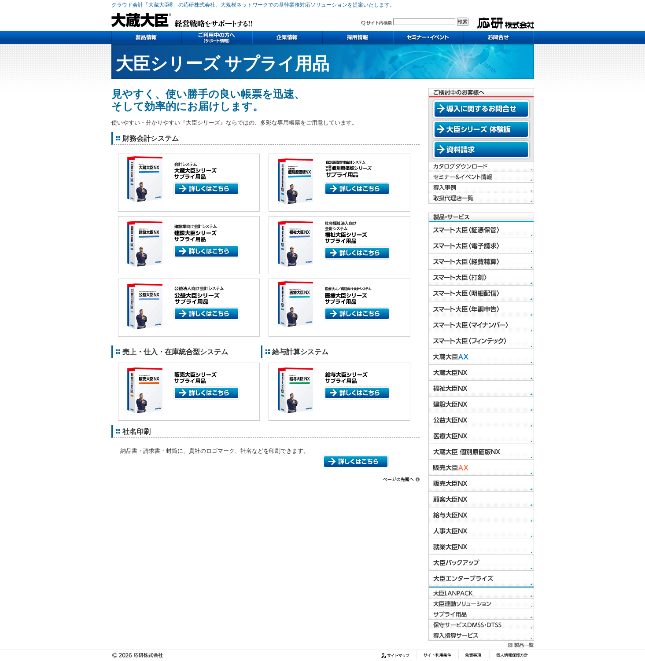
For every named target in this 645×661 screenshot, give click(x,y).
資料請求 (481, 150)
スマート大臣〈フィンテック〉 (481, 341)
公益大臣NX (481, 420)
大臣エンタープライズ (481, 579)
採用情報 (358, 37)
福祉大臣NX (481, 389)
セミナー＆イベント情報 (481, 177)
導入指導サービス (481, 635)
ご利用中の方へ (217, 37)
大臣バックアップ (481, 563)
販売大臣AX (481, 468)
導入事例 (481, 188)
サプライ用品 (481, 614)
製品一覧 (521, 645)
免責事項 (473, 655)
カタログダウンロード (481, 167)
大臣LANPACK (481, 593)
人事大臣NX (481, 531)
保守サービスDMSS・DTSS (481, 625)
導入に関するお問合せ (481, 109)
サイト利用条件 (437, 655)
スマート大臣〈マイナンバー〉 (481, 325)
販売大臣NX (481, 484)
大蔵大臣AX (481, 357)
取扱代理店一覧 (481, 198)
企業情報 (287, 37)
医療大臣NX (481, 436)
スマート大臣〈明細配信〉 (481, 293)
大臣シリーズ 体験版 (481, 129)
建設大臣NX (481, 404)
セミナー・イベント (428, 37)
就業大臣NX (481, 547)
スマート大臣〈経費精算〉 (481, 262)
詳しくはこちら (206, 188)
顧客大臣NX (481, 499)
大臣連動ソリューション (481, 604)
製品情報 (146, 37)
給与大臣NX (481, 515)
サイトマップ (396, 655)
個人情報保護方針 (511, 655)
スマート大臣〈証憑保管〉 (481, 230)
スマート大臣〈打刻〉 (481, 278)
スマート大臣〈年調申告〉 (481, 309)
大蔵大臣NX (481, 373)
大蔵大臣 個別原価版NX (481, 452)
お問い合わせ (499, 37)
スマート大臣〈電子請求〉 (481, 246)
